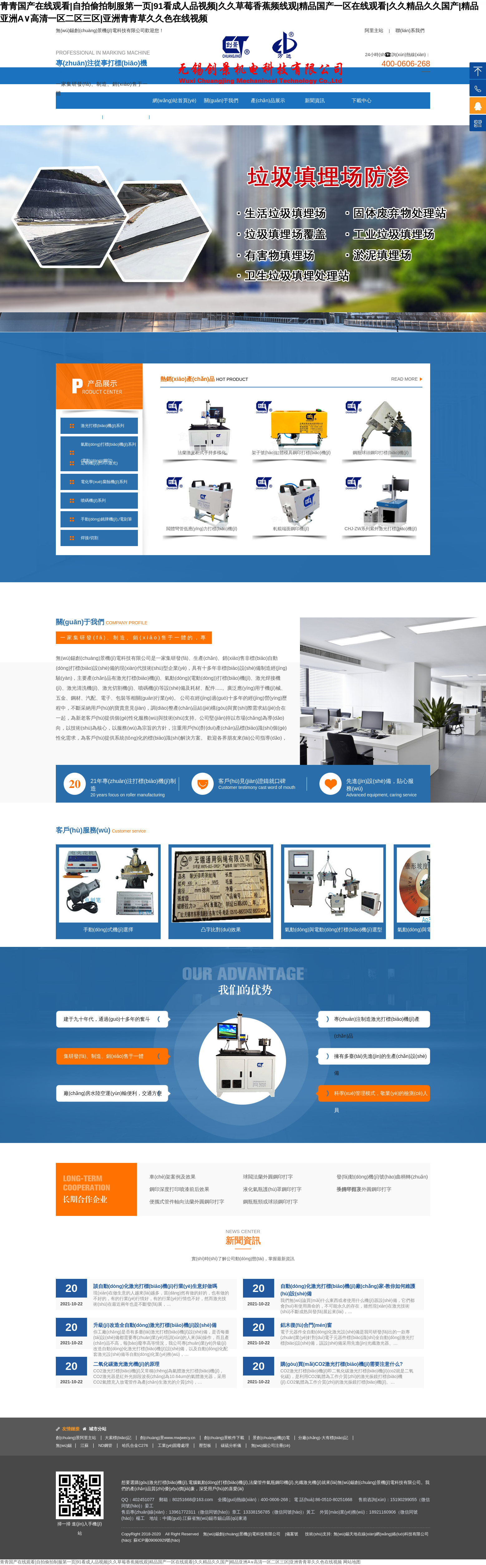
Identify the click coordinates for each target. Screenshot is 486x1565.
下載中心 (362, 100)
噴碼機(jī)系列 (93, 500)
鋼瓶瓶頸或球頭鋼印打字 (270, 1201)
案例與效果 (79, 117)
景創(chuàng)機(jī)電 (271, 1437)
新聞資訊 (315, 100)
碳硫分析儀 (231, 1445)
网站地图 (352, 1561)
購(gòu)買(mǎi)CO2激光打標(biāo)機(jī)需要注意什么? (341, 1364)
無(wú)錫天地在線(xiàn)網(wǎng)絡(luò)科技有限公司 (381, 1534)
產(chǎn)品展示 (268, 100)
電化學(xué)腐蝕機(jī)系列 (104, 481)
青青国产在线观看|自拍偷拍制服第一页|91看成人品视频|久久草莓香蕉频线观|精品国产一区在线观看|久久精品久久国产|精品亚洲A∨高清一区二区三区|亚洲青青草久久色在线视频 (171, 1561)
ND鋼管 (105, 1445)
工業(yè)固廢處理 (173, 1445)
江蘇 (84, 1445)
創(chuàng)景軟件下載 (224, 1437)
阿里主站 (374, 30)
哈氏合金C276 (135, 1445)
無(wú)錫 (64, 1445)
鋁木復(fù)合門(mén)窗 (306, 1325)
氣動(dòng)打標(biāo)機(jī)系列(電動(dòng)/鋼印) (108, 452)
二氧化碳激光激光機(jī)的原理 (126, 1364)
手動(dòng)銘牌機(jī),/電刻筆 (106, 519)
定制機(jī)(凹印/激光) (99, 463)
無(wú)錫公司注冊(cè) (270, 1445)
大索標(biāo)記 (118, 1437)
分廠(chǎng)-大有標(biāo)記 (323, 1437)
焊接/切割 (89, 537)
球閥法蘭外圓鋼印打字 (268, 1176)
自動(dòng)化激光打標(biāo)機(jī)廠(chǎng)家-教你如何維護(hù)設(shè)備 (347, 1290)
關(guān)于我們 (221, 100)
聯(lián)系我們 (410, 30)
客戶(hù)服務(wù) (126, 117)
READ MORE (404, 379)
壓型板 (205, 1445)
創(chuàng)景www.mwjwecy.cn (167, 1437)
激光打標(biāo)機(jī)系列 (102, 425)
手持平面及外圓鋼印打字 (364, 1189)
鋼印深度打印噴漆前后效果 (179, 1189)
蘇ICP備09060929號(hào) (157, 1540)
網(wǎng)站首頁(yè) (175, 100)
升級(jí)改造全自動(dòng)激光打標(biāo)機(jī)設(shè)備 (154, 1325)
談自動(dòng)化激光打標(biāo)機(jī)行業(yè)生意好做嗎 (155, 1286)
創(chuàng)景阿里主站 (76, 1437)
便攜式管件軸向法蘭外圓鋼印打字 (186, 1201)
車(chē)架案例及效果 (172, 1176)
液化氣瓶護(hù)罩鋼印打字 (272, 1189)
